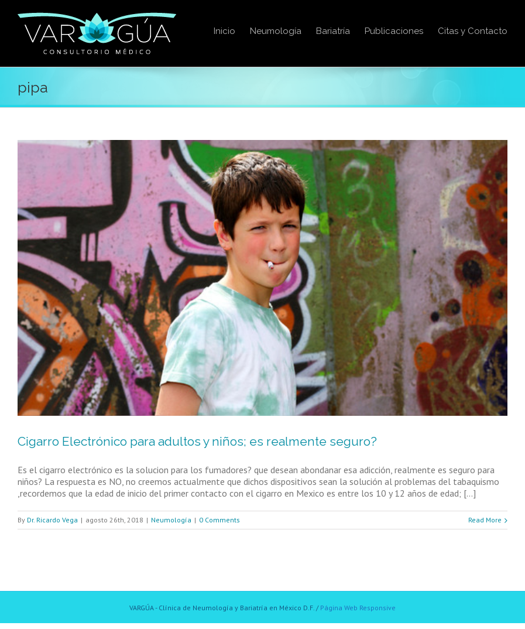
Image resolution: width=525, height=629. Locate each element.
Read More (485, 519)
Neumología (171, 519)
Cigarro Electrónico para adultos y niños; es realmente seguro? (197, 441)
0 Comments (219, 519)
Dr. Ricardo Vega (52, 519)
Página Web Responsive (358, 607)
